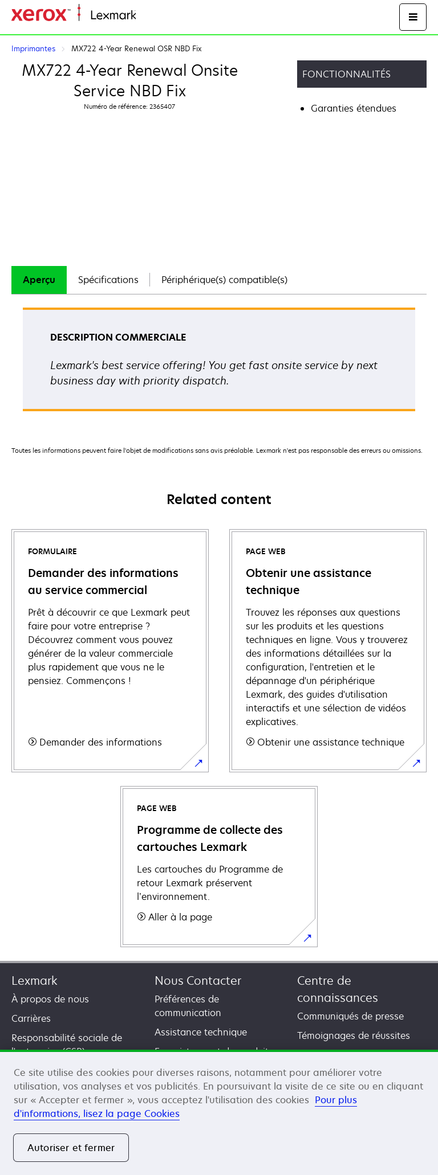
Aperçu (39, 279)
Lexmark (34, 980)
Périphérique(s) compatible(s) (224, 279)
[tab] (39, 280)
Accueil (149, 15)
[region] (219, 1112)
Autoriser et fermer (71, 1147)
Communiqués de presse (350, 1016)
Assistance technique (201, 1032)
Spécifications (108, 279)
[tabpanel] (219, 363)
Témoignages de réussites (353, 1035)
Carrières (31, 1018)
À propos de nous (50, 999)
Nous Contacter (198, 980)
